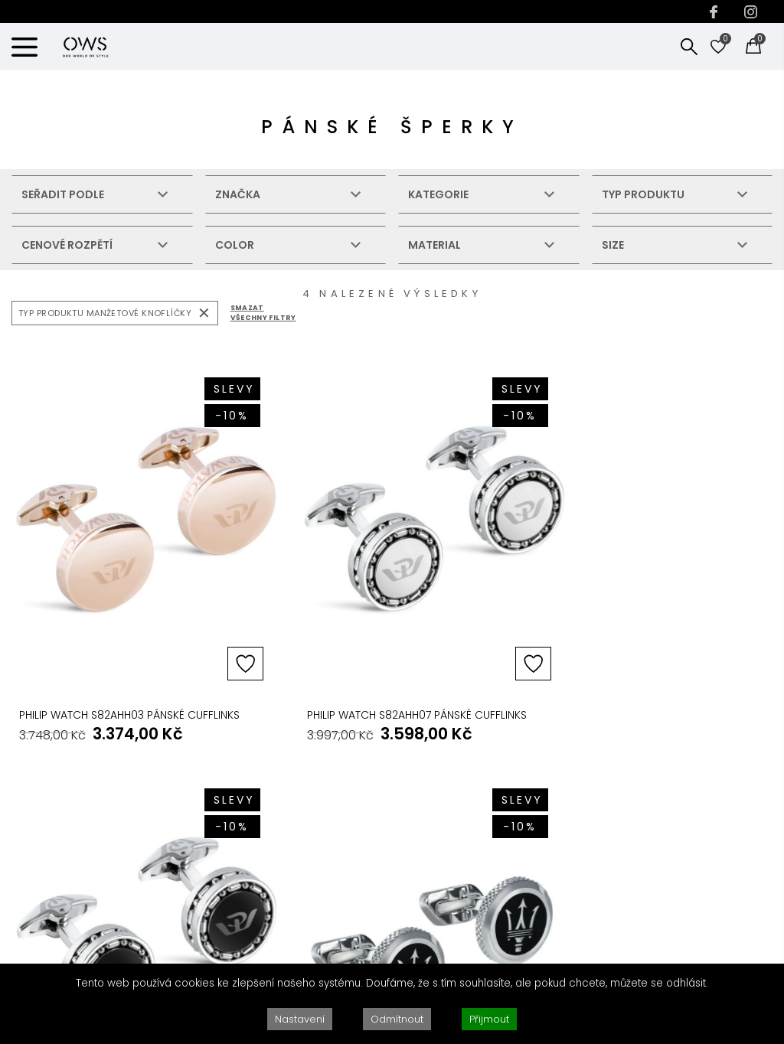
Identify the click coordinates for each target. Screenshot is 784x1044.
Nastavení (300, 1019)
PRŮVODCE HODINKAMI (408, 869)
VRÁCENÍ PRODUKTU (401, 824)
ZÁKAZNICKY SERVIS (405, 759)
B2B (213, 824)
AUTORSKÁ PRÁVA (544, 802)
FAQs (364, 802)
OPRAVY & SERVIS (394, 847)
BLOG (217, 869)
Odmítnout (397, 1019)
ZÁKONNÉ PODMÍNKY (556, 759)
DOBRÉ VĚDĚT (240, 759)
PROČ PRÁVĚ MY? (246, 847)
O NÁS (219, 802)
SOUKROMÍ (527, 869)
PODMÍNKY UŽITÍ (538, 891)
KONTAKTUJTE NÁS (699, 759)
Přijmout (489, 1019)
